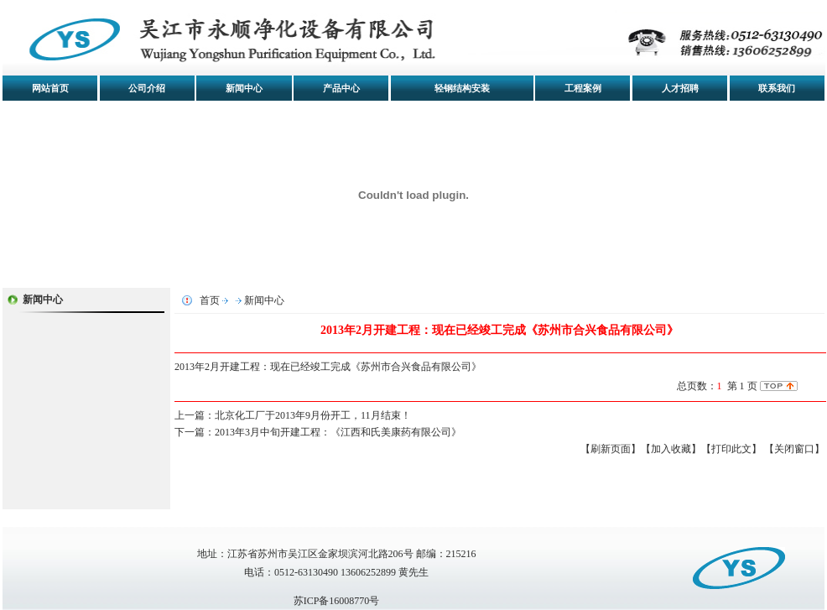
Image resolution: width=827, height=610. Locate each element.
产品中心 (341, 88)
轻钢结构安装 (462, 88)
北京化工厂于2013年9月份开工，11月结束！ (313, 415)
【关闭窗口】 (794, 449)
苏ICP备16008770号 (337, 601)
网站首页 (50, 88)
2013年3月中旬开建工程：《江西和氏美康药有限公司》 (338, 432)
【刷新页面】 (610, 449)
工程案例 (582, 88)
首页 (210, 300)
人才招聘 (680, 88)
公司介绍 (146, 88)
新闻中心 (244, 88)
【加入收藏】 (671, 449)
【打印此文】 (731, 449)
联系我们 (776, 88)
